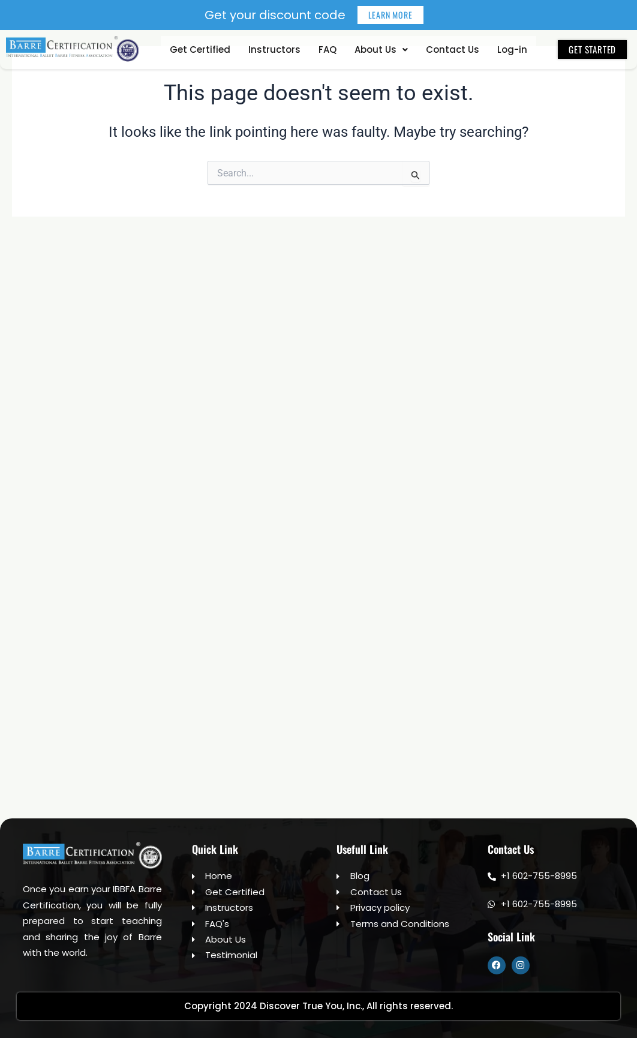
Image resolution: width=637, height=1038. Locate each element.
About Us (381, 49)
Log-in (512, 49)
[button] (381, 49)
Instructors (274, 49)
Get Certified (200, 49)
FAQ (327, 49)
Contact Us (452, 49)
